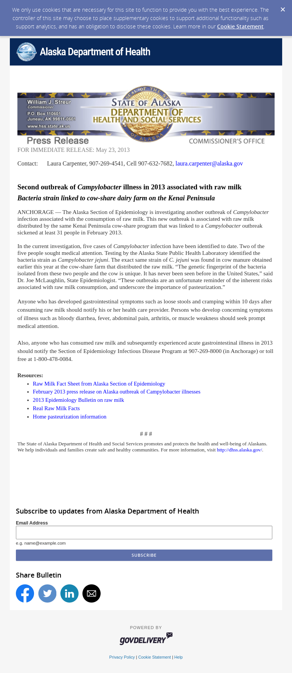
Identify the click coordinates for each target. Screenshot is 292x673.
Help (178, 657)
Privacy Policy (122, 657)
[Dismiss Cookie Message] (282, 7)
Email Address (32, 523)
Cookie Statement (240, 26)
